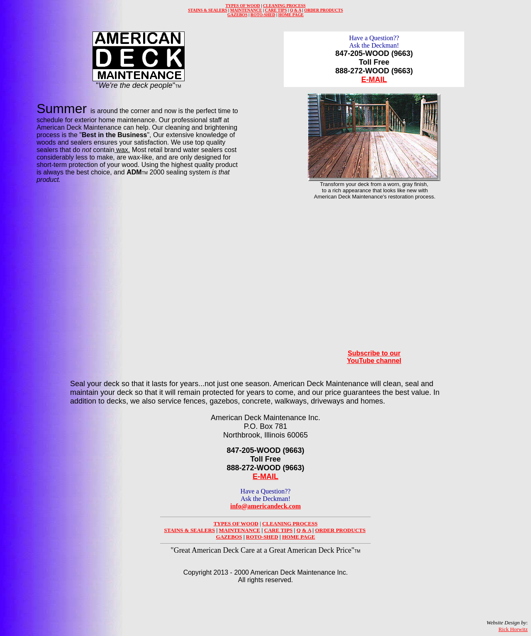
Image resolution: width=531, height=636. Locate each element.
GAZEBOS (237, 14)
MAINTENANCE (246, 10)
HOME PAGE (291, 14)
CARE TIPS (276, 10)
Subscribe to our (374, 353)
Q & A (295, 10)
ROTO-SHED (263, 14)
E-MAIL (374, 79)
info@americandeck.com (265, 506)
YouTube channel (374, 360)
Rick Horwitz (513, 629)
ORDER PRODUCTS (323, 10)
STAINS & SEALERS (207, 10)
